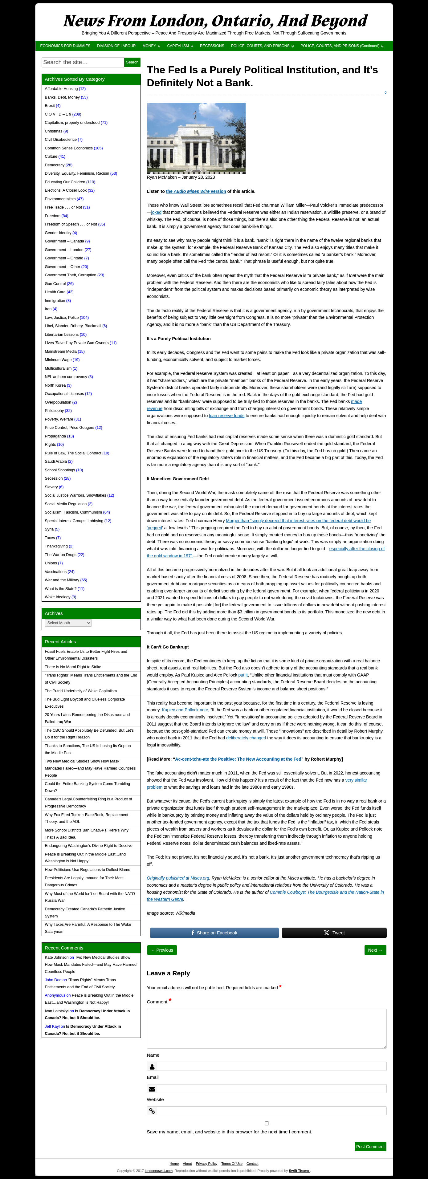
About (187, 1163)
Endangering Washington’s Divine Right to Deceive (88, 846)
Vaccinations (56, 572)
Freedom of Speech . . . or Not (71, 224)
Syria (49, 529)
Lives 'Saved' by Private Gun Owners (77, 343)
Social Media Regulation (66, 504)
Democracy (55, 165)
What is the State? (61, 589)
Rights (50, 444)
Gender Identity (58, 233)
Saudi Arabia (56, 461)
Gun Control (55, 284)
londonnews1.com (159, 1171)
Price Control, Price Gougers (69, 427)
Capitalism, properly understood (72, 122)
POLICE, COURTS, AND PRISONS (260, 46)
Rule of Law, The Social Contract (73, 453)
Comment (159, 1001)
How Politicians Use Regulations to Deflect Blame (87, 870)
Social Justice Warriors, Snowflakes (75, 495)
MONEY (149, 46)
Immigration (55, 301)
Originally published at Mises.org (178, 878)
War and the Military (62, 580)
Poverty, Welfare (59, 419)
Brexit (50, 106)
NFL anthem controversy (66, 377)
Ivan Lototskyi (57, 1011)
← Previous (162, 950)
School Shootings (60, 470)
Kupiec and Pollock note (185, 709)
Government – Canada (64, 241)
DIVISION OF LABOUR (116, 46)
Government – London (64, 250)
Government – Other (62, 267)
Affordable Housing (61, 89)
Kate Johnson (57, 957)
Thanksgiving (56, 546)
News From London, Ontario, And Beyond (214, 21)
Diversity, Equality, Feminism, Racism (77, 173)
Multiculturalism (58, 368)
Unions (51, 563)
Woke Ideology (58, 597)
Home (174, 1163)
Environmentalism (60, 199)
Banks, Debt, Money (62, 97)
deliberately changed (246, 737)
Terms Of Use (232, 1163)
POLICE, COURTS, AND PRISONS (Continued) (340, 46)
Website (155, 1099)
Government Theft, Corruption (70, 275)
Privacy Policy (207, 1163)
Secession (54, 478)
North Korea (55, 385)
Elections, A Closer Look (66, 190)
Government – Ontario (64, 258)
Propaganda (55, 436)
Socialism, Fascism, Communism (73, 512)
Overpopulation (58, 402)
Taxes (50, 538)
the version (196, 191)
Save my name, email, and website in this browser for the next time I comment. (229, 1131)
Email (153, 1077)
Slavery (51, 487)
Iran (48, 309)
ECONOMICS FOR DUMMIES (65, 46)
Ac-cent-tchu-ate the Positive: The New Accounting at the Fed (238, 759)
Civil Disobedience (61, 139)
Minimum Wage (58, 360)
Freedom (52, 216)
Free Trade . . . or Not (63, 207)
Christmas (54, 131)
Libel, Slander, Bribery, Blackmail (73, 326)
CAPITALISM (178, 46)
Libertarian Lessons (62, 334)
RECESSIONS (212, 46)
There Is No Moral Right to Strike (73, 667)
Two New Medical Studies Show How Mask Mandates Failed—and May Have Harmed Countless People (90, 768)
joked (156, 212)
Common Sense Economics (69, 148)
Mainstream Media (61, 351)
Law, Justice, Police (62, 317)
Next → (375, 950)
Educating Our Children (65, 182)
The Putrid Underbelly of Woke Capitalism (81, 691)
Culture (51, 156)
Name (153, 1055)
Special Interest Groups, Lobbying (74, 521)
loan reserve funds (226, 415)
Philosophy (54, 411)
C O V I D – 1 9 (58, 114)
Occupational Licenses (64, 394)
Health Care (55, 292)
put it (243, 675)
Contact (253, 1163)
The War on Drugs (60, 555)
